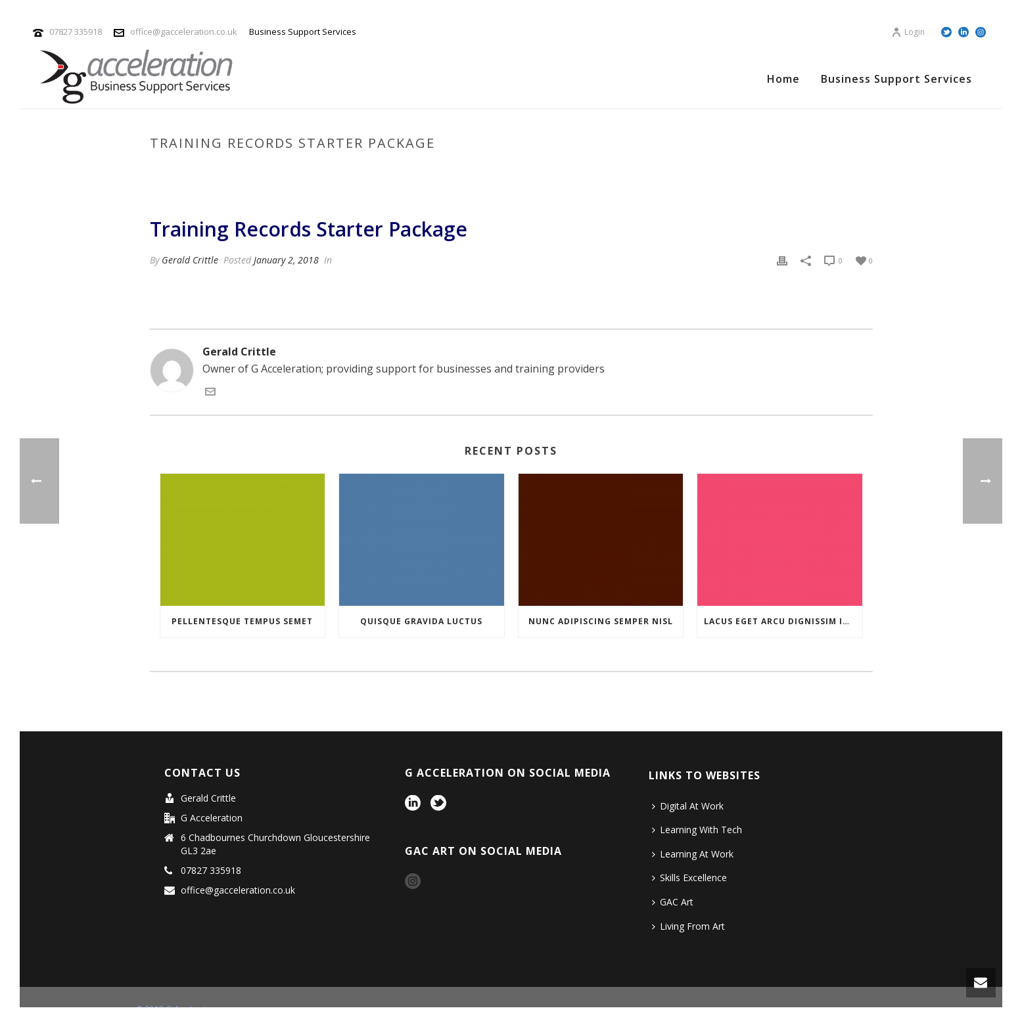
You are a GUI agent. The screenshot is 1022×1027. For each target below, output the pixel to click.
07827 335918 (75, 31)
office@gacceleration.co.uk (183, 31)
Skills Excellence (689, 877)
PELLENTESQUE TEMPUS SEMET (242, 621)
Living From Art (688, 926)
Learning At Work (692, 854)
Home (783, 79)
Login (908, 31)
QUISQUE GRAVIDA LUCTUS (421, 621)
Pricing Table (669, 170)
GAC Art (672, 902)
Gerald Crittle (190, 260)
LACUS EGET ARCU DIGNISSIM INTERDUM (783, 621)
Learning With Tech (697, 829)
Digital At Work (688, 806)
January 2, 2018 (286, 260)
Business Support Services (896, 79)
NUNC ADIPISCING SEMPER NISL (600, 621)
